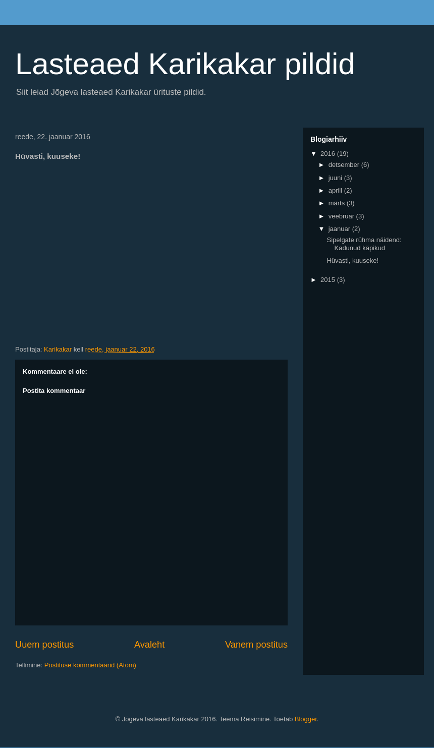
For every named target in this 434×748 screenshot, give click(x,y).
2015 (328, 279)
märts (338, 203)
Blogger (306, 719)
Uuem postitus (44, 645)
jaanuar (340, 229)
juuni (336, 178)
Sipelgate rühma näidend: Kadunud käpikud (364, 244)
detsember (345, 164)
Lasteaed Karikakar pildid (185, 64)
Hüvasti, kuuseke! (352, 260)
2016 (328, 153)
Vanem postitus (256, 645)
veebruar (342, 216)
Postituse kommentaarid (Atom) (90, 665)
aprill (336, 190)
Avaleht (149, 645)
